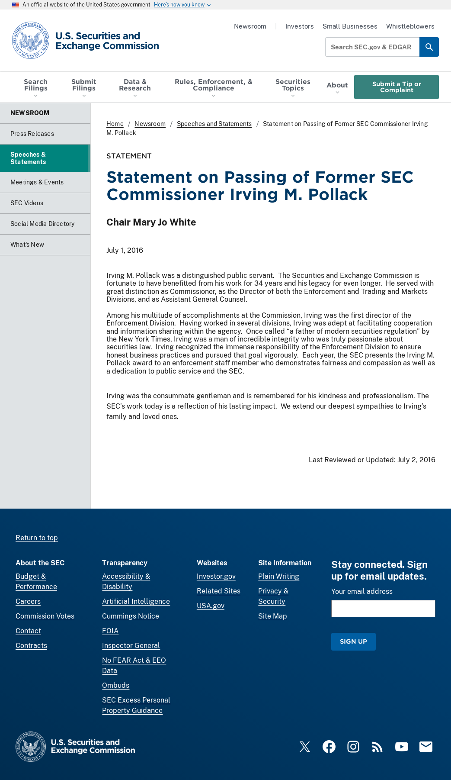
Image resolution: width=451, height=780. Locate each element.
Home (115, 123)
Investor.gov (216, 576)
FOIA (110, 631)
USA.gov (210, 606)
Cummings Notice (130, 616)
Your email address (362, 591)
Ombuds (115, 685)
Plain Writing (278, 576)
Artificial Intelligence (136, 601)
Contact (28, 631)
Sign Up (353, 641)
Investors (299, 26)
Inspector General (131, 645)
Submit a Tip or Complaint (396, 86)
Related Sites (218, 591)
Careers (28, 601)
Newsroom (250, 26)
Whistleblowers (410, 26)
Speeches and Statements (214, 123)
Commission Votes (45, 616)
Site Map (272, 616)
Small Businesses (350, 26)
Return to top (37, 538)
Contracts (31, 645)
